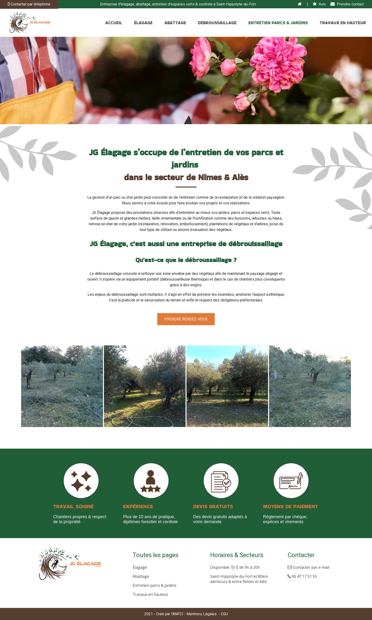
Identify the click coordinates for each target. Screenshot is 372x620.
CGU (224, 614)
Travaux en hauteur (150, 594)
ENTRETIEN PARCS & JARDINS (278, 23)
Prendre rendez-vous (186, 319)
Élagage (140, 567)
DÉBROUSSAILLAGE (217, 23)
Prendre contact (347, 4)
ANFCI (177, 614)
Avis (319, 4)
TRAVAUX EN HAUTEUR (343, 23)
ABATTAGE (175, 23)
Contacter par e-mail (308, 567)
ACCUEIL (113, 23)
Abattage (141, 576)
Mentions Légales (201, 614)
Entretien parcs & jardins (155, 585)
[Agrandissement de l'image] (62, 425)
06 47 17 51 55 (302, 576)
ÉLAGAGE (143, 23)
